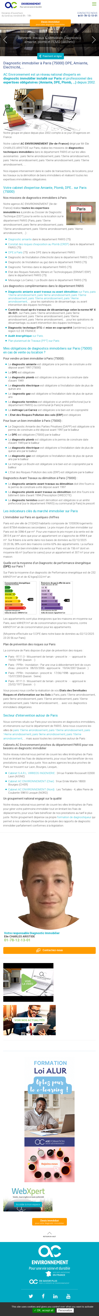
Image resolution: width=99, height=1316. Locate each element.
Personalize (65, 1310)
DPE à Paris (15, 252)
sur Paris (25, 335)
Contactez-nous (49, 950)
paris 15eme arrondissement (30, 730)
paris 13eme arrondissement (66, 730)
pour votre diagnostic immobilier (50, 22)
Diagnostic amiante (20, 239)
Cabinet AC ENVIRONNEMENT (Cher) (31, 781)
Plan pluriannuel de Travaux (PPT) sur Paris (33, 340)
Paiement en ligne (50, 56)
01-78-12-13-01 (88, 15)
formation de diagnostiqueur (74, 817)
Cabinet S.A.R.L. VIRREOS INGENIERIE (31, 773)
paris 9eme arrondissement (48, 734)
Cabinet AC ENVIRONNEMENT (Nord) (31, 789)
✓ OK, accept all (43, 1310)
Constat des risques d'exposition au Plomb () (38, 244)
